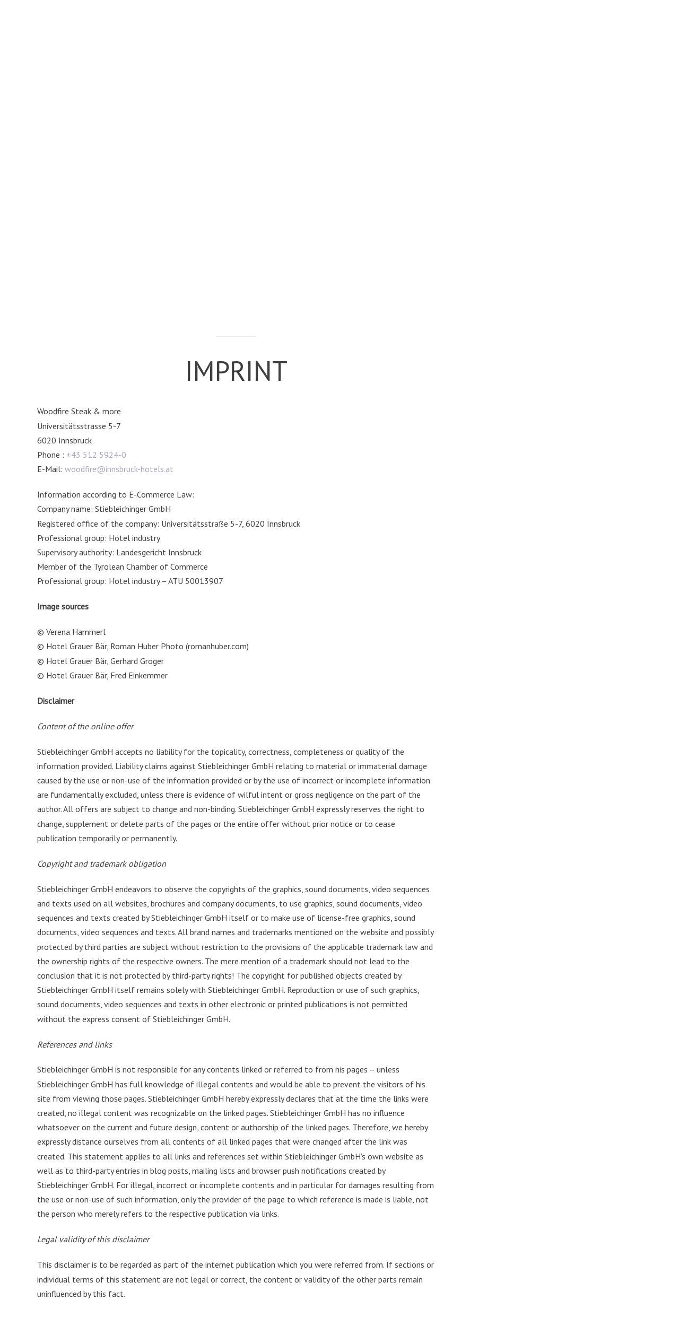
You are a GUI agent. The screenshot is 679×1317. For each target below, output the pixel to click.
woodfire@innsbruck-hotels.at (119, 469)
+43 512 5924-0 (96, 454)
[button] (621, 35)
